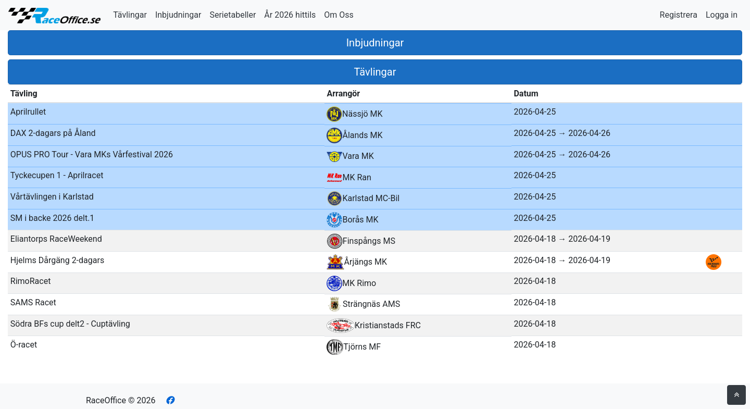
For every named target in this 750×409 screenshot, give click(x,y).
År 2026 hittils (290, 15)
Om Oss (339, 15)
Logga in (722, 15)
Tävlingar (130, 15)
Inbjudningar (178, 15)
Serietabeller (232, 15)
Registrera (678, 15)
